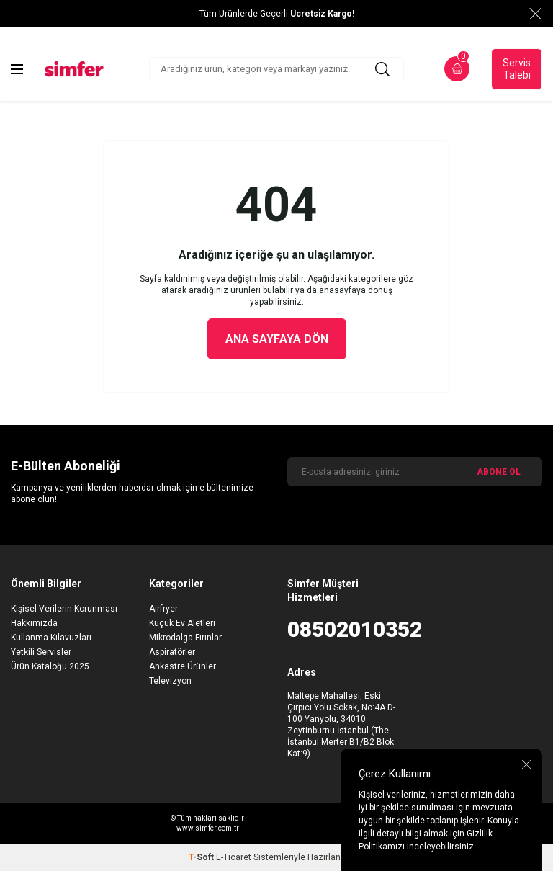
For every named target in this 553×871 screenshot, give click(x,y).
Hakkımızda (34, 623)
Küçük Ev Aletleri (182, 623)
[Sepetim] (456, 68)
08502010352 (345, 629)
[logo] (74, 69)
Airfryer (163, 609)
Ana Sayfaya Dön (276, 339)
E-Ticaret (233, 857)
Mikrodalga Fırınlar (185, 638)
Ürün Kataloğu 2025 (50, 666)
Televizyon (170, 681)
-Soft (202, 857)
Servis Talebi (517, 69)
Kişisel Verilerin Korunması (64, 609)
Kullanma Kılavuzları (51, 638)
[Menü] (17, 69)
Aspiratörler (172, 652)
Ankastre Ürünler (182, 666)
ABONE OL (499, 472)
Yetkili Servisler (41, 652)
